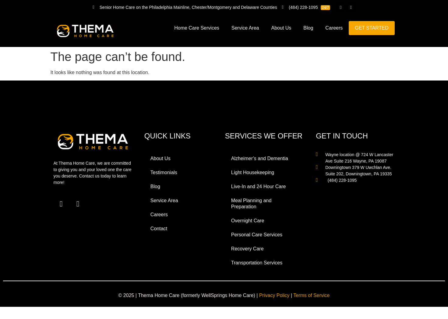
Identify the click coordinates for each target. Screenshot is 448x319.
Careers (334, 27)
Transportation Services (256, 262)
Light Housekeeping (252, 172)
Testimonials (163, 172)
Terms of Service (311, 295)
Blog (308, 27)
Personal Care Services (256, 234)
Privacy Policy (274, 295)
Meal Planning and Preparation (251, 203)
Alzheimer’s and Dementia (259, 158)
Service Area (245, 27)
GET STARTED (371, 27)
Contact (158, 228)
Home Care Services (196, 27)
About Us (281, 27)
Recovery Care (247, 248)
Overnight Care (247, 220)
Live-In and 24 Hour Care (258, 186)
